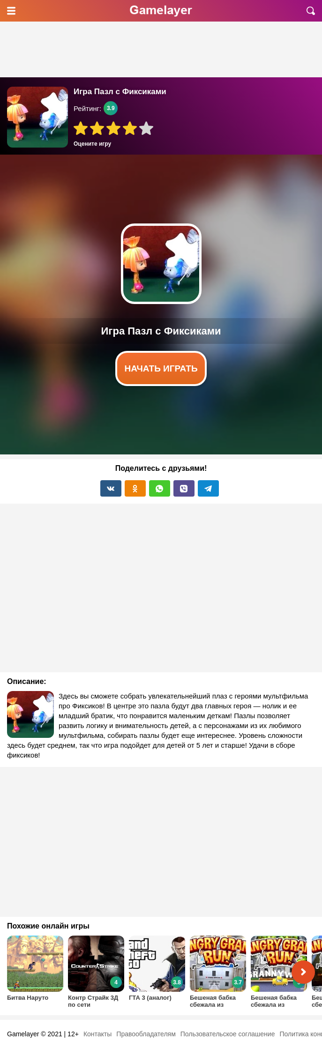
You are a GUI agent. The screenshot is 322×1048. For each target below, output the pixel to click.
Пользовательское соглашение (227, 1034)
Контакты (97, 1034)
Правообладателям (145, 1034)
